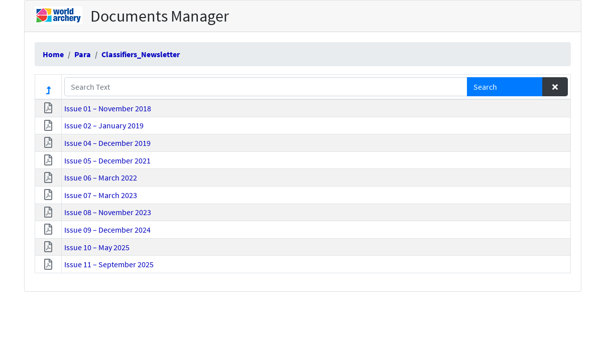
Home (53, 54)
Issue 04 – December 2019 (107, 143)
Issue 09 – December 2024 (107, 230)
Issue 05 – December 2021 (107, 160)
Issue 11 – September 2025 (109, 264)
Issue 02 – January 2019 (104, 125)
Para (82, 54)
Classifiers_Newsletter (140, 54)
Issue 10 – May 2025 (97, 247)
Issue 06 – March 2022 (100, 177)
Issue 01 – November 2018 (107, 108)
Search (485, 87)
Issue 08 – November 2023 (107, 212)
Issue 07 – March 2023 (100, 195)
